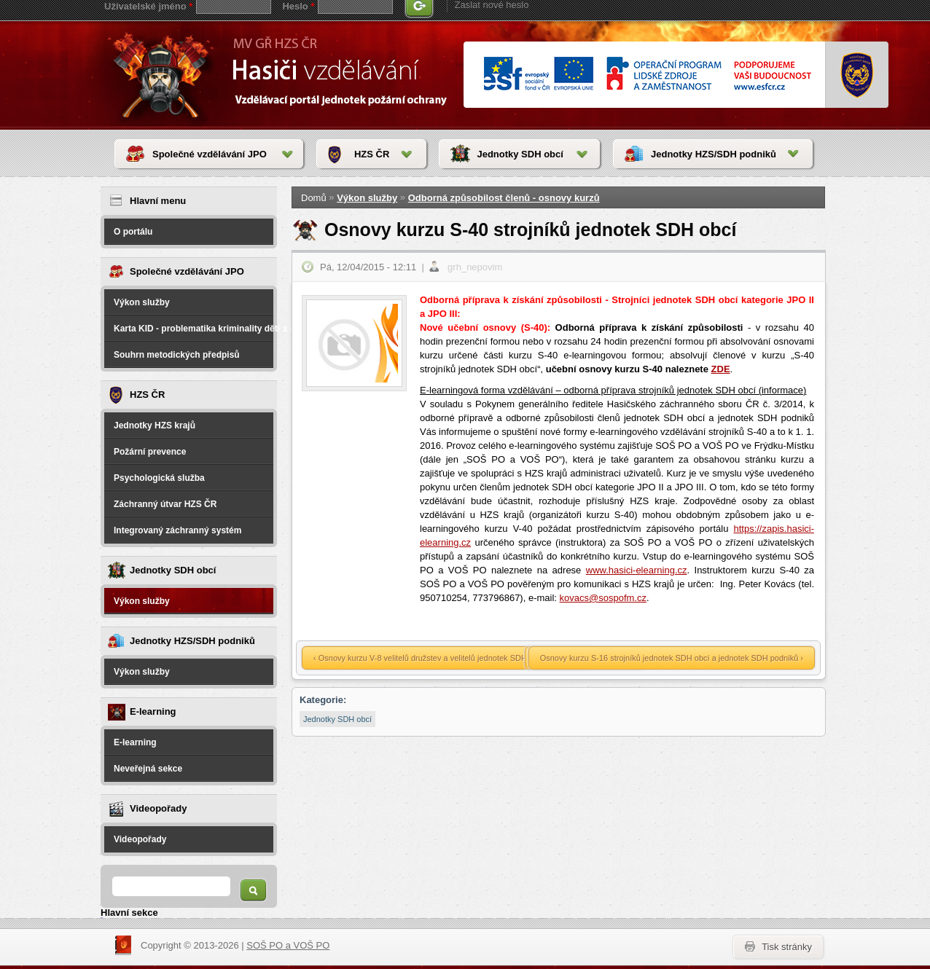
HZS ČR (371, 154)
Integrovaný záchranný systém (177, 530)
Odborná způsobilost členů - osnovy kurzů (504, 197)
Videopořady (140, 839)
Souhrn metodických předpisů (177, 355)
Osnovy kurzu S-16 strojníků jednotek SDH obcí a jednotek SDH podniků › (671, 658)
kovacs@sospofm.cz (603, 597)
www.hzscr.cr (857, 75)
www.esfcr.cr (647, 75)
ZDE (720, 369)
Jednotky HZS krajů (154, 425)
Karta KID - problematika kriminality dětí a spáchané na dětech (193, 328)
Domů (314, 197)
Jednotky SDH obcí (520, 154)
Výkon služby (142, 302)
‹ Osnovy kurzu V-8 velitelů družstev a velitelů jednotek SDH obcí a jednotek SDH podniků (473, 658)
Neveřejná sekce (148, 769)
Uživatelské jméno (148, 6)
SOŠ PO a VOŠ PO (287, 945)
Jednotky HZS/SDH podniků (713, 154)
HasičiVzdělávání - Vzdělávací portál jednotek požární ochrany (163, 74)
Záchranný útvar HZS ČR (165, 504)
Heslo (298, 6)
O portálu (133, 232)
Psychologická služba (159, 478)
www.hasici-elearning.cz (636, 570)
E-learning (135, 742)
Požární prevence (150, 452)
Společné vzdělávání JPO (209, 154)
